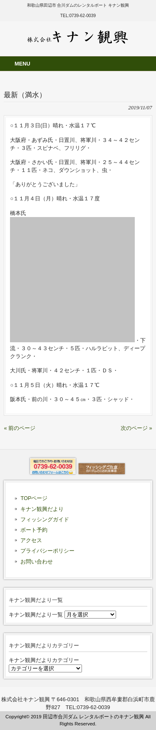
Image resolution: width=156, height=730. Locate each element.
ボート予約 (33, 530)
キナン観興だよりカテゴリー (44, 660)
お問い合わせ (36, 561)
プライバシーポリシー (47, 551)
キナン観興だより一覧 (36, 614)
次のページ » (136, 428)
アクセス (31, 540)
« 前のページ (19, 428)
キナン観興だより (42, 509)
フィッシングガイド (44, 519)
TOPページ (33, 498)
